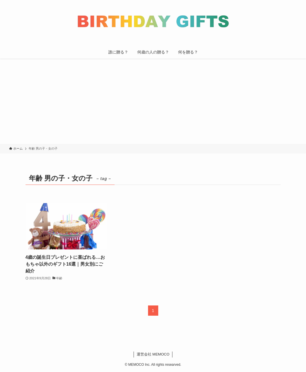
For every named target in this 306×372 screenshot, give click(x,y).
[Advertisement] (153, 101)
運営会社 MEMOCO (153, 354)
